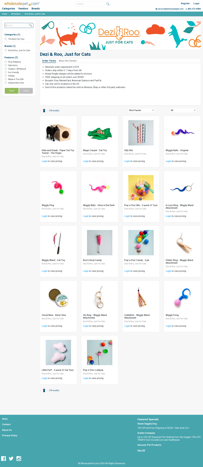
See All (141, 450)
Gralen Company (146, 433)
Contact (6, 424)
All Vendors (16, 14)
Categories (8, 8)
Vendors (23, 8)
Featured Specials (148, 419)
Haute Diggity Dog (147, 423)
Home (4, 14)
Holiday (11, 76)
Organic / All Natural (17, 69)
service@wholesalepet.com (170, 9)
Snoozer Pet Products (149, 445)
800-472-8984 (193, 9)
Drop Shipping (14, 62)
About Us (7, 430)
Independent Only (16, 83)
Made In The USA (16, 79)
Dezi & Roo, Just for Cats (19, 50)
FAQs (5, 419)
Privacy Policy (9, 435)
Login (196, 3)
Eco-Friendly (13, 72)
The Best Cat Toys (16, 39)
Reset (26, 91)
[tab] (50, 61)
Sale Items (13, 65)
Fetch (11, 91)
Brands (36, 8)
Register (185, 3)
